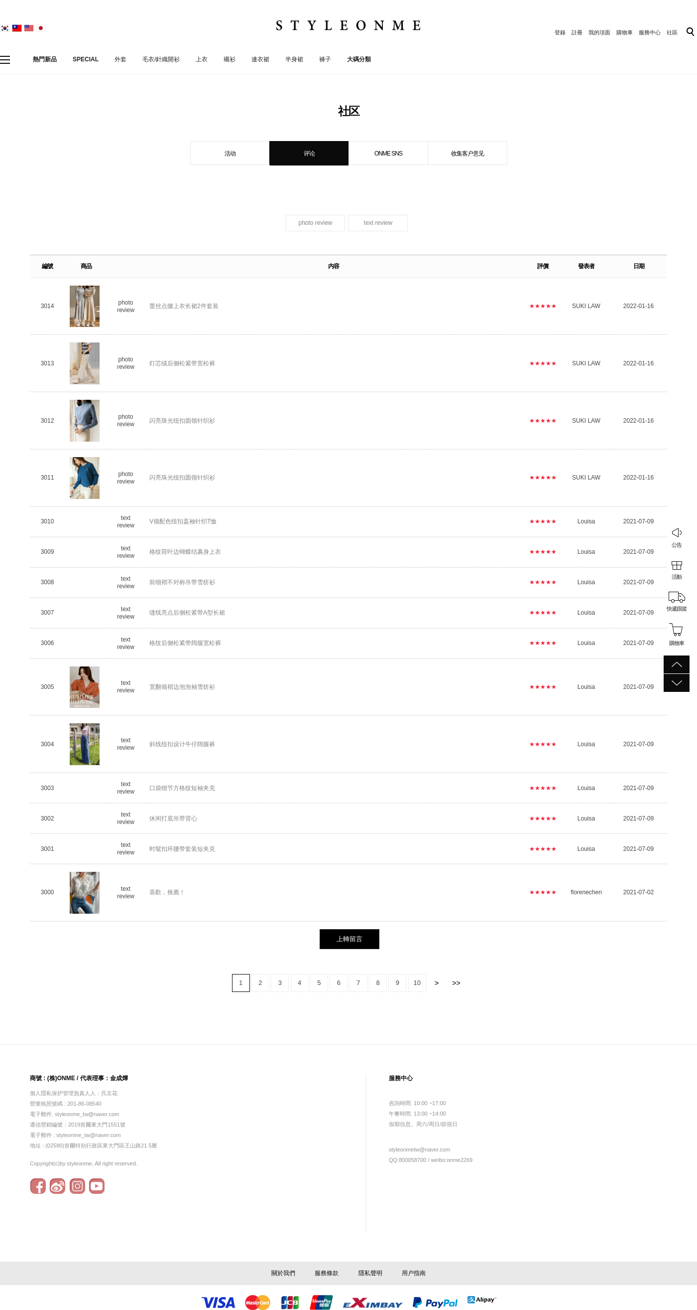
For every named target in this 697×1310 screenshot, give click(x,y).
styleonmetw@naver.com (419, 1149)
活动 (230, 153)
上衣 (202, 59)
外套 (120, 59)
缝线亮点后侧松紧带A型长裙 (187, 612)
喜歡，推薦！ (167, 892)
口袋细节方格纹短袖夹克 (182, 788)
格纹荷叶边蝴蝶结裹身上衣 (185, 551)
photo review (315, 222)
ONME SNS (388, 153)
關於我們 (283, 1273)
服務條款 (327, 1273)
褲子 (325, 59)
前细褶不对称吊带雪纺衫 (182, 582)
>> (456, 983)
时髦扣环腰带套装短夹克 (182, 848)
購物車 (624, 32)
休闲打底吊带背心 (173, 818)
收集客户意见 (467, 153)
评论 (309, 153)
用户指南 (414, 1273)
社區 (672, 32)
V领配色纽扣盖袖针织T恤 (183, 521)
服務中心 (650, 32)
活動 (677, 577)
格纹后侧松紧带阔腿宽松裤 (185, 643)
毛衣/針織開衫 (161, 59)
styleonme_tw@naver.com (88, 1135)
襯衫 (229, 59)
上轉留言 (349, 939)
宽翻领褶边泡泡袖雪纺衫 (182, 686)
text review (378, 222)
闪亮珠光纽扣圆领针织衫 (182, 420)
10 (416, 982)
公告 (677, 545)
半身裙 (294, 59)
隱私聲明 (370, 1273)
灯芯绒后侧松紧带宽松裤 (182, 363)
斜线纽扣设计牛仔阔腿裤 (182, 744)
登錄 (560, 32)
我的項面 (599, 32)
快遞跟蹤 (677, 609)
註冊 (577, 32)
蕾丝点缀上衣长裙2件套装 (184, 306)
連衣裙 (260, 59)
